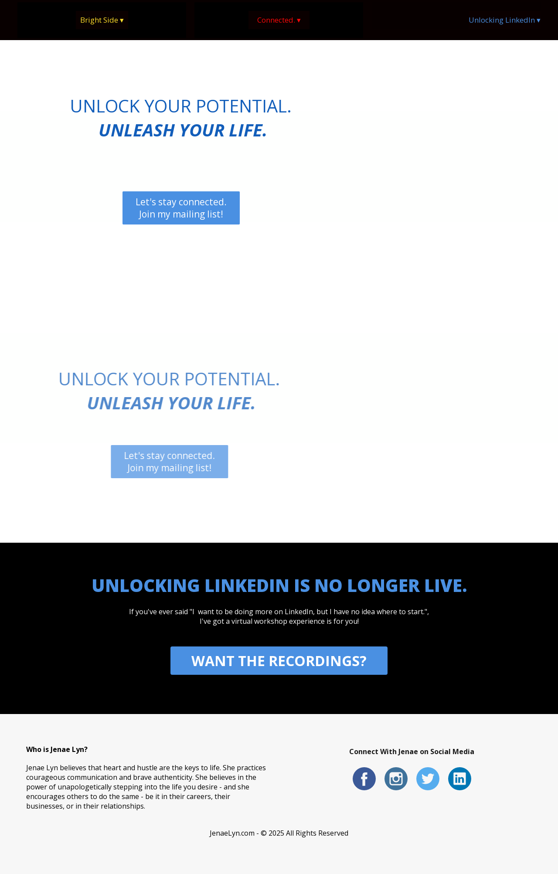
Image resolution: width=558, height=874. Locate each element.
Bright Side (102, 20)
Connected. (279, 20)
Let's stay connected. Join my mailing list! (181, 208)
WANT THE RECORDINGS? (279, 660)
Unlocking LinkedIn (505, 20)
